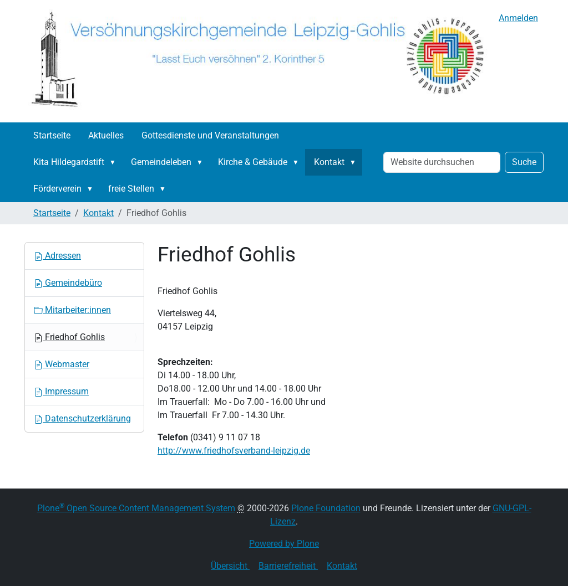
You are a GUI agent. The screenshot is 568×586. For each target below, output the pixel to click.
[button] (115, 162)
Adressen (57, 255)
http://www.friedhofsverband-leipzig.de (234, 450)
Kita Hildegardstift (68, 162)
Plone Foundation (326, 508)
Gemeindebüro (68, 282)
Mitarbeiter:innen (72, 310)
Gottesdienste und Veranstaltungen (210, 135)
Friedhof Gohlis (69, 337)
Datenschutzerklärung (82, 418)
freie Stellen (131, 188)
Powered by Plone (284, 543)
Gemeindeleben (161, 162)
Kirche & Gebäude (252, 162)
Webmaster (61, 364)
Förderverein (57, 188)
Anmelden (518, 18)
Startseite (51, 135)
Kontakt (329, 162)
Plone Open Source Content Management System (136, 508)
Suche (524, 162)
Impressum (61, 391)
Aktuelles (106, 135)
